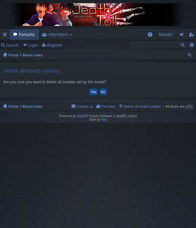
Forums (27, 34)
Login (33, 45)
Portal (13, 55)
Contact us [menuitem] (84, 106)
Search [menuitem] (190, 55)
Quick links (6, 35)
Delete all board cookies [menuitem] (142, 106)
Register (55, 45)
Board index (32, 55)
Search (12, 45)
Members (58, 34)
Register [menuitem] (192, 35)
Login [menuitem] (183, 35)
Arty (104, 119)
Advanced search (191, 44)
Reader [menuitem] (166, 34)
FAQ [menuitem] (152, 35)
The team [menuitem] (108, 106)
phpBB (81, 116)
